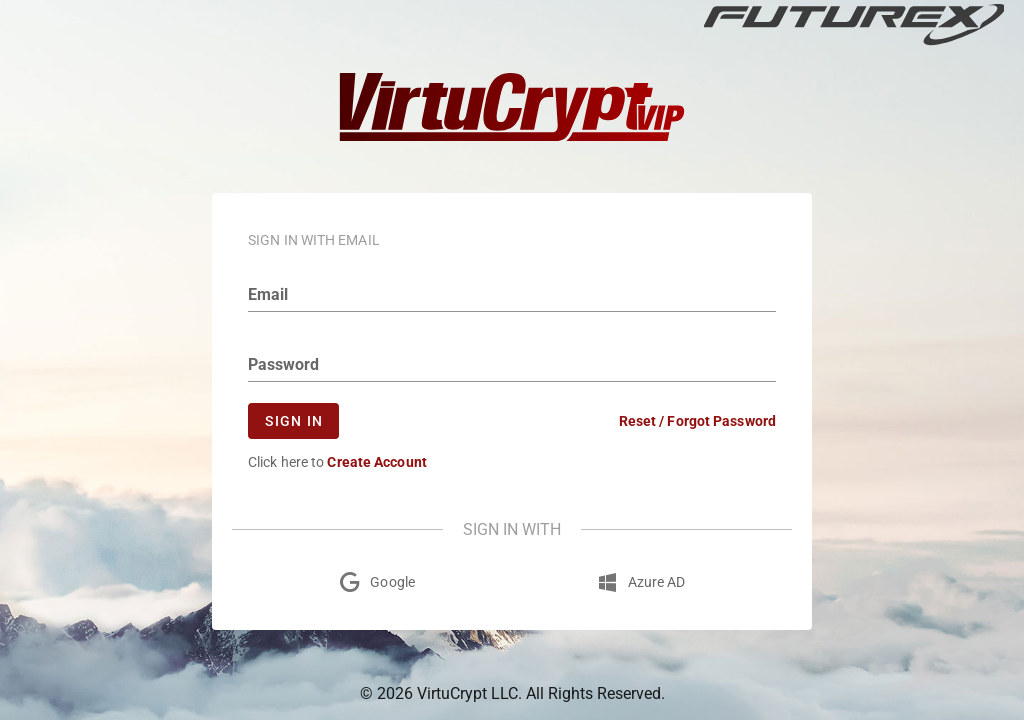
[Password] (512, 365)
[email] (512, 295)
